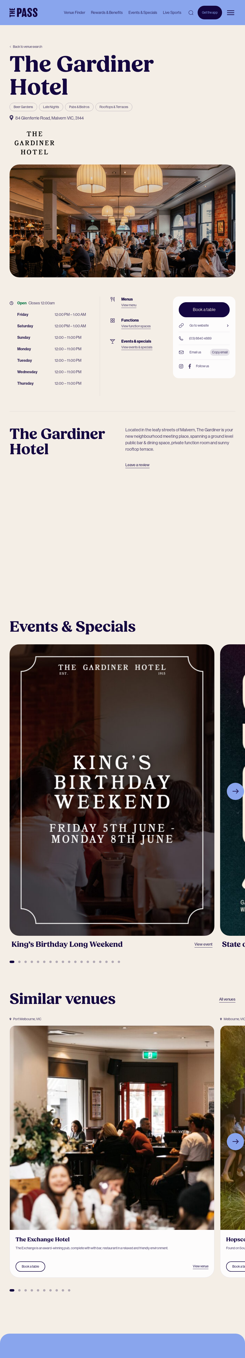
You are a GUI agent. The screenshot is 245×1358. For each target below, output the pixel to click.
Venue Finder (74, 12)
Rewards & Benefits (107, 12)
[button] (12, 962)
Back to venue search (26, 47)
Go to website (204, 325)
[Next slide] (235, 791)
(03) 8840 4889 (195, 338)
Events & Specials (142, 12)
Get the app (210, 15)
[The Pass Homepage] (24, 12)
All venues (227, 999)
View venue (200, 1266)
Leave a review (137, 465)
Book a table (204, 309)
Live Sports (172, 12)
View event (203, 944)
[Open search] (191, 13)
